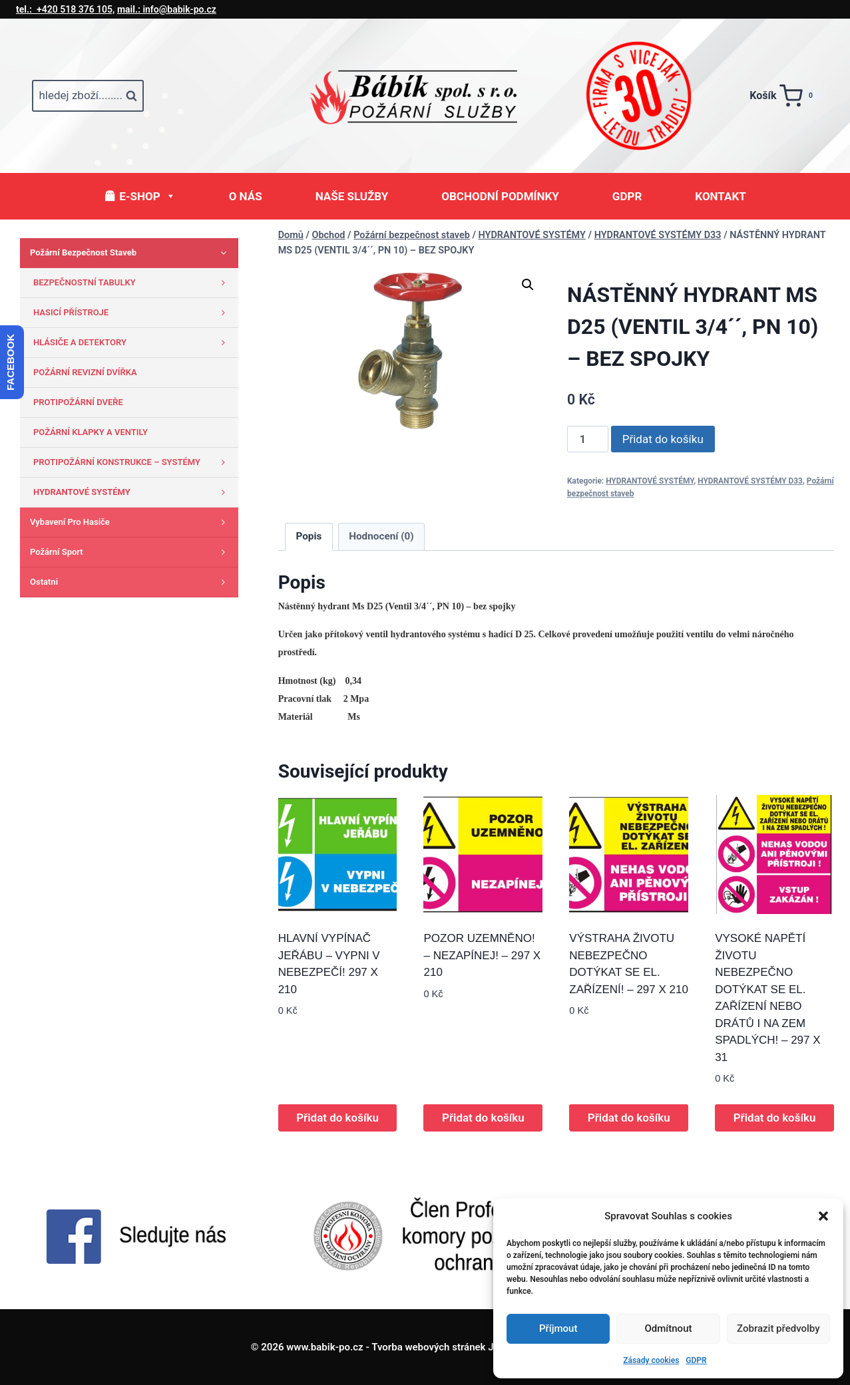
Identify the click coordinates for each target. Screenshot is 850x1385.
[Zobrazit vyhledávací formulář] (88, 96)
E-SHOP (147, 196)
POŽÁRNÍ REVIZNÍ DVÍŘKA (85, 372)
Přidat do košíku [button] (337, 1117)
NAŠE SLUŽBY (352, 196)
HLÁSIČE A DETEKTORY (132, 343)
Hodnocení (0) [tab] (381, 536)
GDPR (696, 1360)
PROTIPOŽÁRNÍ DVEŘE (78, 402)
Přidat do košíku (663, 439)
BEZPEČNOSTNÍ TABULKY (132, 283)
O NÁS (245, 196)
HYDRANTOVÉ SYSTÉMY (650, 481)
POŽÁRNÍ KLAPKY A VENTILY (90, 432)
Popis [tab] (308, 536)
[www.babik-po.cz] (425, 96)
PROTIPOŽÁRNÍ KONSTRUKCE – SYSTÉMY (132, 462)
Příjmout (558, 1328)
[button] (823, 1216)
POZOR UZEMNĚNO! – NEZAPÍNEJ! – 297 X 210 (481, 955)
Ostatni (131, 582)
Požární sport (131, 552)
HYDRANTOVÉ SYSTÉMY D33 (750, 481)
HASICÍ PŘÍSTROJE (132, 313)
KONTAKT (720, 196)
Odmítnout (668, 1328)
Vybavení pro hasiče (131, 522)
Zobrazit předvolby (778, 1328)
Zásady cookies (651, 1360)
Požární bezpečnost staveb (131, 253)
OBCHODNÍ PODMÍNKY (500, 196)
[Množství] (587, 439)
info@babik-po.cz (166, 9)
